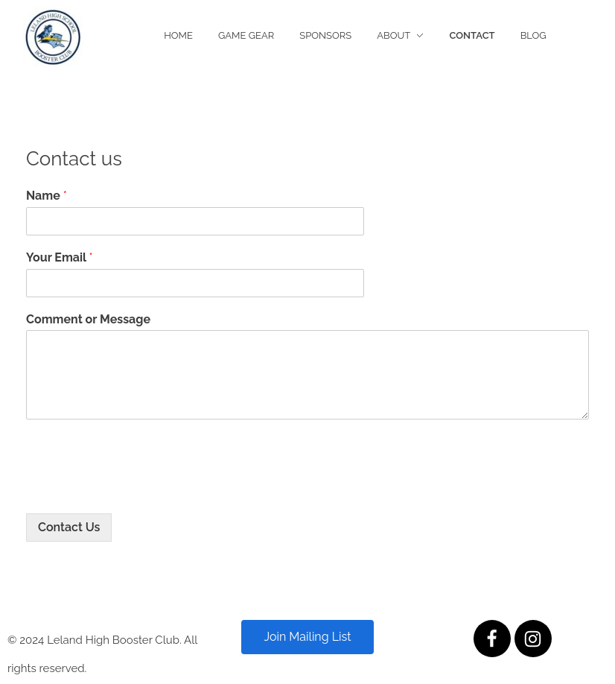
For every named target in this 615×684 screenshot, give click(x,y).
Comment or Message (88, 319)
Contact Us (69, 527)
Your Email (59, 257)
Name (46, 196)
